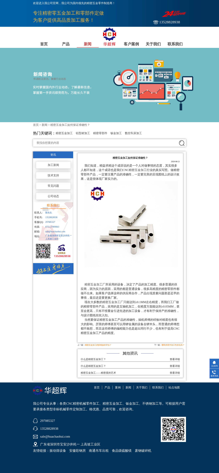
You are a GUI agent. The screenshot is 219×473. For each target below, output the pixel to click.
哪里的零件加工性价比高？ (173, 345)
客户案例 (131, 44)
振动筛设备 (58, 451)
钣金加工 (116, 133)
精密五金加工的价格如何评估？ (98, 345)
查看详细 (175, 359)
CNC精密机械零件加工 (82, 403)
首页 (44, 44)
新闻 (87, 44)
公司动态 (53, 196)
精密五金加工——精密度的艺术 (98, 372)
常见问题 (53, 185)
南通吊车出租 (99, 451)
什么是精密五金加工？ (93, 359)
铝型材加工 (83, 133)
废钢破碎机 (143, 451)
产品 (66, 44)
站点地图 (174, 387)
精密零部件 (100, 133)
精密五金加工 (64, 133)
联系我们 (175, 44)
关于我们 (153, 44)
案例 (118, 387)
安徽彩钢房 (77, 451)
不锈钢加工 (150, 403)
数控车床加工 (133, 133)
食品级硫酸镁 (122, 451)
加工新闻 (53, 165)
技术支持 (53, 175)
